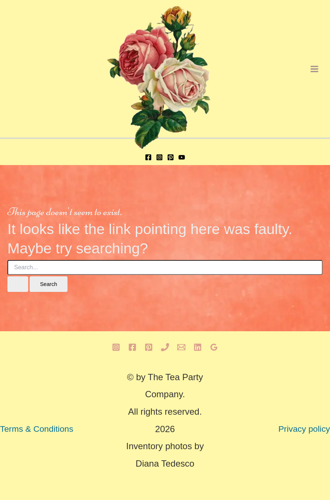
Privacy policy (304, 429)
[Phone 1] (165, 347)
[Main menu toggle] (314, 69)
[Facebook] (148, 157)
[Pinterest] (170, 157)
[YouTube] (181, 157)
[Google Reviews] (214, 347)
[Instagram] (159, 157)
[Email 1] (181, 347)
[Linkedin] (197, 347)
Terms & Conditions (36, 429)
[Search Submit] (17, 284)
